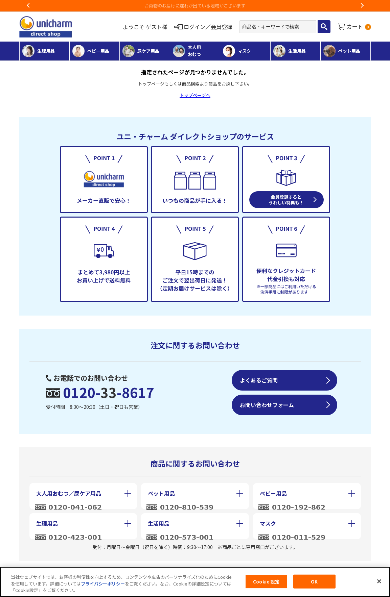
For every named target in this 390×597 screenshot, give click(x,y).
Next (362, 5)
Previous (28, 5)
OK (314, 584)
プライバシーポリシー (103, 586)
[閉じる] (379, 583)
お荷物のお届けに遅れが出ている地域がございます (195, 5)
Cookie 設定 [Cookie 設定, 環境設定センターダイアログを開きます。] (266, 584)
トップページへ (195, 95)
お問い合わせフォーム (267, 405)
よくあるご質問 (259, 380)
